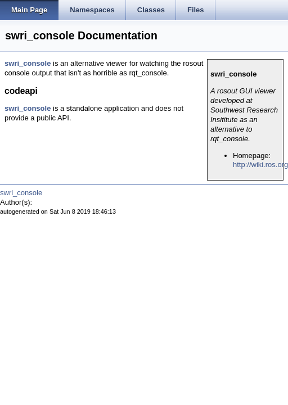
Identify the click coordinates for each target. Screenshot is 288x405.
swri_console (27, 63)
